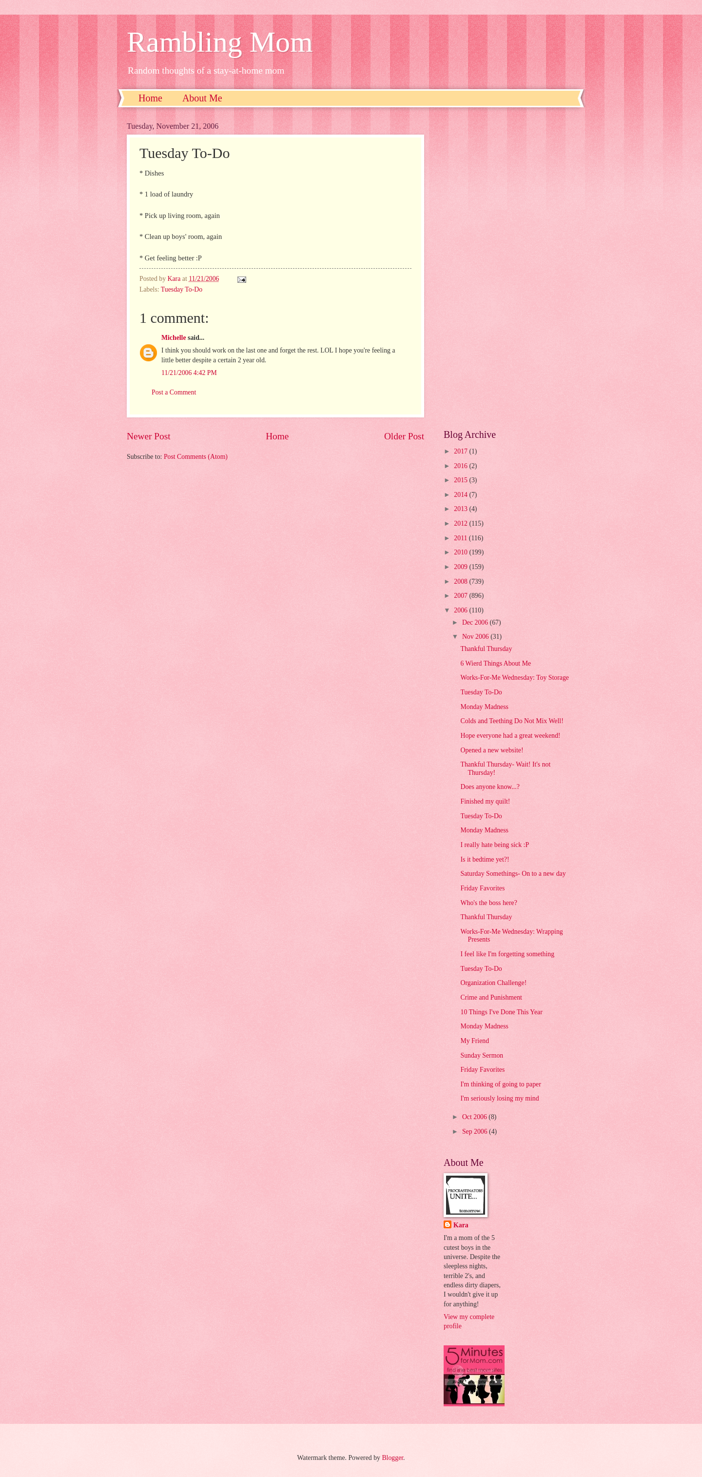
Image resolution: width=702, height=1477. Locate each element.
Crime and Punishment (491, 997)
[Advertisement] (509, 268)
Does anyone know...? (489, 786)
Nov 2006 (476, 636)
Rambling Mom (220, 42)
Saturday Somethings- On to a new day (513, 873)
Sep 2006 (475, 1131)
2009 (461, 567)
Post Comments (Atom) (196, 456)
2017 (461, 451)
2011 (461, 538)
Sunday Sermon (481, 1055)
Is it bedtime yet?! (484, 859)
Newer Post (149, 436)
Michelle (173, 337)
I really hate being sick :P (494, 844)
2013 (461, 508)
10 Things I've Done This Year (501, 1012)
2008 (461, 581)
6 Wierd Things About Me (495, 663)
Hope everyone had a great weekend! (510, 735)
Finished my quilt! (485, 801)
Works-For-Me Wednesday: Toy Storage (514, 677)
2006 (461, 610)
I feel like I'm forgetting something (507, 954)
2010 (461, 552)
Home (150, 98)
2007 (461, 595)
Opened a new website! (491, 750)
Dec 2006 (476, 622)
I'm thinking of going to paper (500, 1084)
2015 (461, 480)
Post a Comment (174, 392)
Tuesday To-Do (181, 289)
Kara (460, 1225)
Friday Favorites (482, 888)
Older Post (404, 436)
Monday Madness (484, 706)
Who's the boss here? (488, 902)
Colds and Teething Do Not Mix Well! (511, 721)
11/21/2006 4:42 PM (189, 372)
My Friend (474, 1040)
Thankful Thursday (486, 648)
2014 (461, 494)
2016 (461, 466)
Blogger (392, 1457)
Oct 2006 (475, 1117)
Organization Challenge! (493, 982)
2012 (461, 523)
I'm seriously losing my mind (499, 1098)
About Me (202, 98)
